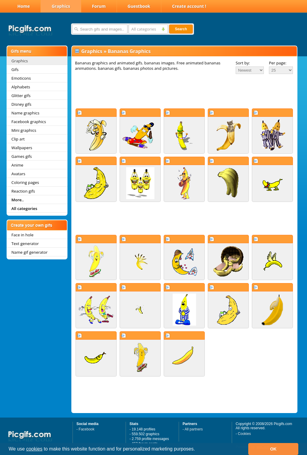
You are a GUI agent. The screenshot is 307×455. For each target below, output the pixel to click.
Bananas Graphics (129, 51)
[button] (197, 450)
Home (23, 6)
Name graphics (25, 113)
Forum (99, 6)
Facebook (86, 429)
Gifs (15, 69)
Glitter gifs (21, 95)
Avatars (18, 173)
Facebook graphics (28, 121)
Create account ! (189, 6)
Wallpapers (21, 147)
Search (181, 29)
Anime (17, 165)
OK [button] (273, 449)
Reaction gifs (23, 191)
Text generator (25, 243)
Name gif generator (29, 252)
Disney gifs (21, 104)
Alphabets (20, 87)
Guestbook (139, 6)
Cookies (244, 434)
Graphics (61, 6)
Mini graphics (23, 130)
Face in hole (22, 235)
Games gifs (21, 156)
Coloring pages (25, 182)
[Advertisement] (184, 91)
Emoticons (21, 78)
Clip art (18, 139)
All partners (194, 429)
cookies (34, 448)
